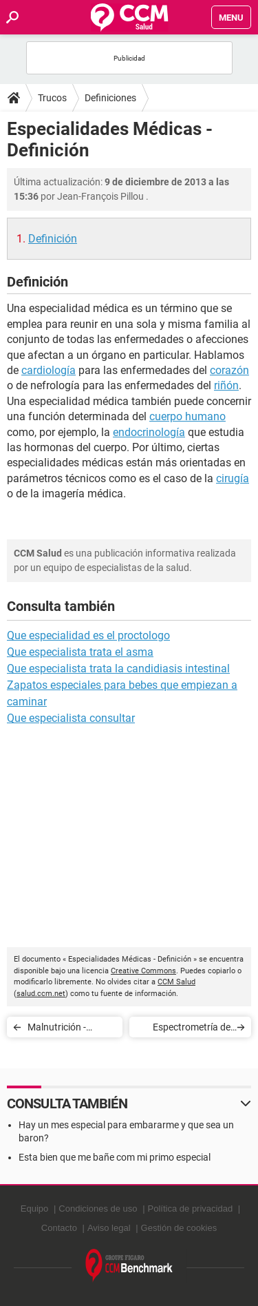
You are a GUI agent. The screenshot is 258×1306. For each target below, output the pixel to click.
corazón (229, 370)
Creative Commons (143, 970)
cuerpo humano (187, 416)
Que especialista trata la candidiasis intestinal (118, 668)
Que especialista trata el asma (80, 652)
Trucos (52, 97)
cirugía (232, 478)
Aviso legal (109, 1228)
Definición (52, 238)
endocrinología (149, 432)
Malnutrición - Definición (57, 1029)
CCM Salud (176, 981)
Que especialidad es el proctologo (88, 635)
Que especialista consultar (71, 718)
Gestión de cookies (179, 1228)
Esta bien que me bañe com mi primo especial (115, 1157)
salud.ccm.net (41, 993)
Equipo (34, 1208)
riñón (226, 385)
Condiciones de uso (97, 1208)
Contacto (59, 1228)
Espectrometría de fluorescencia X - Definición (191, 1029)
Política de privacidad (190, 1208)
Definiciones (110, 97)
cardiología (48, 370)
